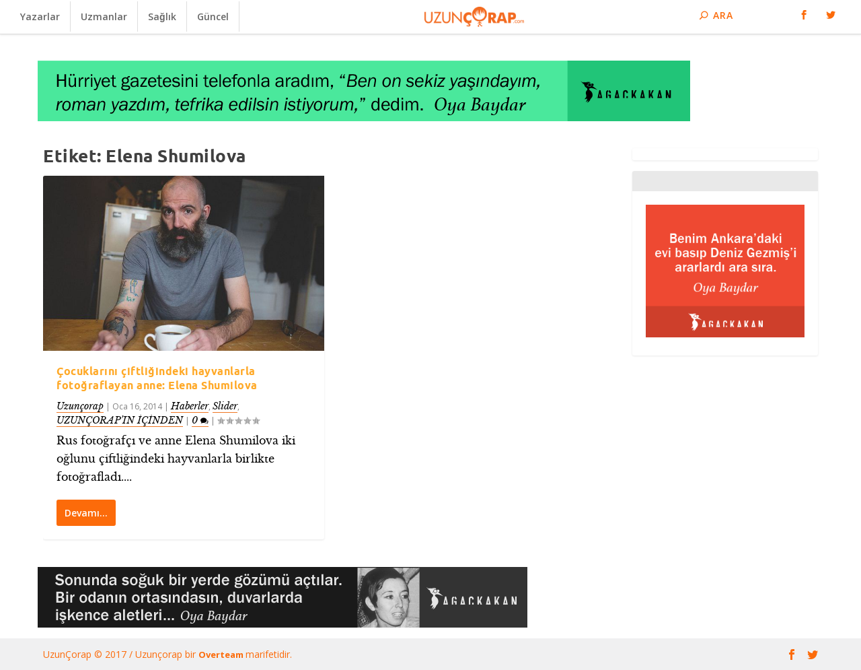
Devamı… (86, 512)
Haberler (190, 406)
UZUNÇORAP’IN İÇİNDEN (120, 420)
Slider (225, 406)
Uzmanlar (104, 16)
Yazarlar (40, 16)
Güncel (213, 16)
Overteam (222, 654)
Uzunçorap (80, 406)
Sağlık (162, 16)
